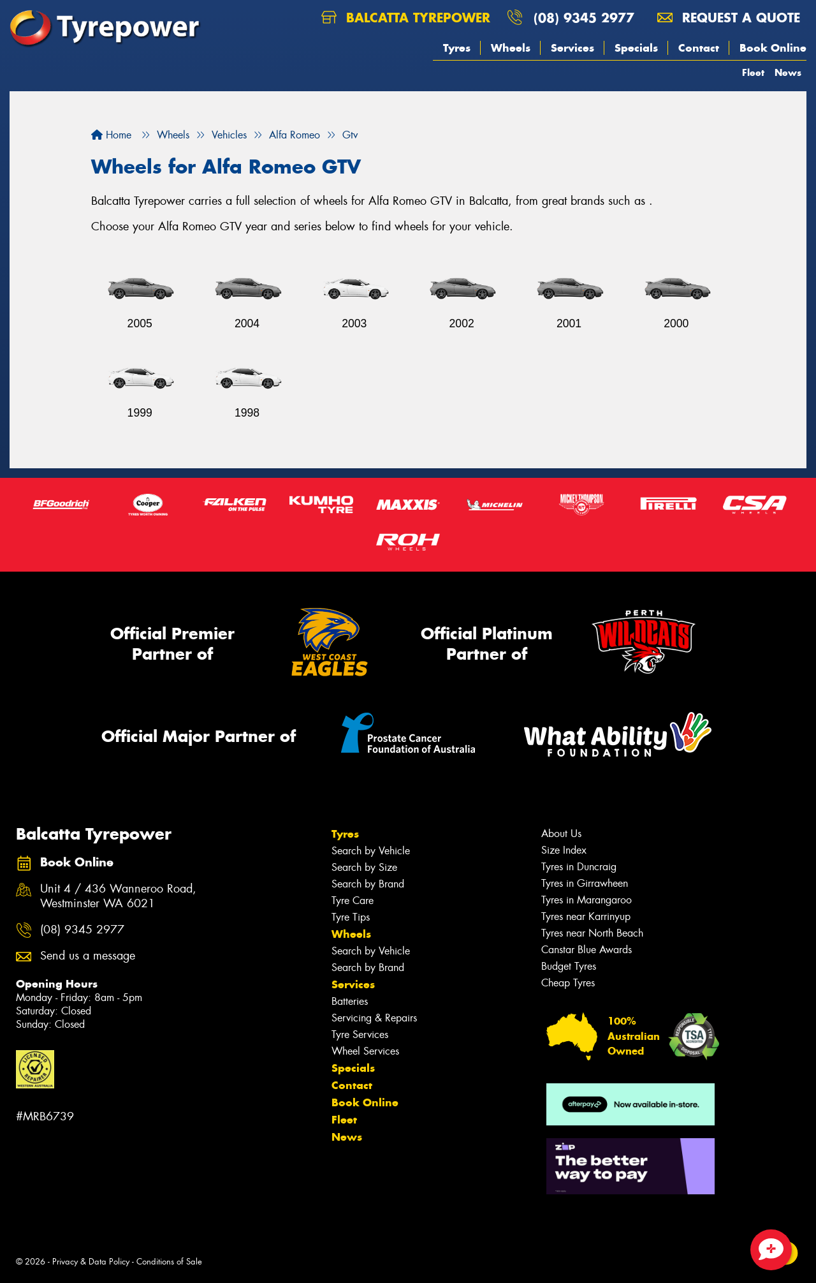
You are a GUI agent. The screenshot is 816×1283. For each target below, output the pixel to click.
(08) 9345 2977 (584, 18)
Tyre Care (353, 900)
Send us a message (87, 956)
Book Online (773, 48)
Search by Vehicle (371, 850)
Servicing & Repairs (374, 1018)
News (788, 72)
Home (111, 135)
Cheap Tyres (568, 983)
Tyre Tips (351, 917)
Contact (698, 48)
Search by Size (364, 867)
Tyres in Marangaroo (586, 900)
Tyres (456, 48)
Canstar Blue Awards (586, 949)
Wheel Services (365, 1051)
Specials (636, 48)
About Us (561, 833)
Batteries (350, 1001)
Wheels (510, 48)
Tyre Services (360, 1034)
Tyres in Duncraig (578, 866)
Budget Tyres (568, 966)
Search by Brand (368, 884)
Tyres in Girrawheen (584, 883)
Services (572, 48)
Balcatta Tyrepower (405, 18)
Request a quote (728, 18)
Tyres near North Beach (592, 933)
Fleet (753, 72)
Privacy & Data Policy (90, 1261)
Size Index (563, 850)
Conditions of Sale (169, 1261)
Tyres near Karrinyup (585, 916)
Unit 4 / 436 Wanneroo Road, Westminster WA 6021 (118, 896)
